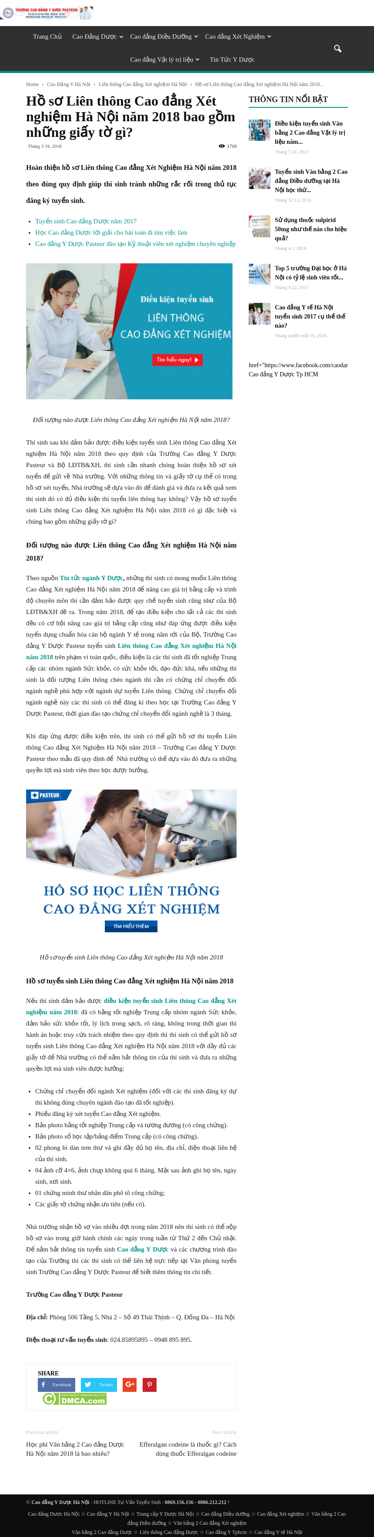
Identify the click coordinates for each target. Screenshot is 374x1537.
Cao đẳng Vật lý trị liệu (165, 59)
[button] (337, 49)
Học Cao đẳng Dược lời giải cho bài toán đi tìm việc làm (111, 232)
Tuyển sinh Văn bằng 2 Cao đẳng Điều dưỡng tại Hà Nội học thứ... (311, 181)
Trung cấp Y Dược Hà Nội (165, 1514)
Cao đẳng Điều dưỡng (225, 1514)
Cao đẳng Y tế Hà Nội (278, 1532)
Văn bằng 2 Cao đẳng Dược (102, 1532)
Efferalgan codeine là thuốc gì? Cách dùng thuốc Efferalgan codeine (188, 1449)
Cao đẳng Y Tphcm (226, 1532)
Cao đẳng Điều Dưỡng (164, 36)
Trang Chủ (47, 36)
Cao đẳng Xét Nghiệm (238, 36)
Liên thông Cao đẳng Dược (169, 1532)
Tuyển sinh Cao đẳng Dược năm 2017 (86, 221)
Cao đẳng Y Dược (143, 1249)
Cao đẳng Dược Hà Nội (53, 1514)
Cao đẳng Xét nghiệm (280, 1514)
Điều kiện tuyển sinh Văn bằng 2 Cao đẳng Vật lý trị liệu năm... (310, 132)
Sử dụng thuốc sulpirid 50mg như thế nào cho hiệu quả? (311, 229)
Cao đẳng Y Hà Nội (108, 1514)
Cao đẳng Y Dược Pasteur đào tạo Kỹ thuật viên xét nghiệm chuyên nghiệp (135, 243)
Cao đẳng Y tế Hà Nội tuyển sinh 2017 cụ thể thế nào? (310, 316)
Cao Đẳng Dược (98, 36)
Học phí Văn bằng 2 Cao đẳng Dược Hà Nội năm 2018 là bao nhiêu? (75, 1449)
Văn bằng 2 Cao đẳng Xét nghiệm (210, 1523)
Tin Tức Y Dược (232, 59)
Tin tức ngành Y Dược (92, 577)
